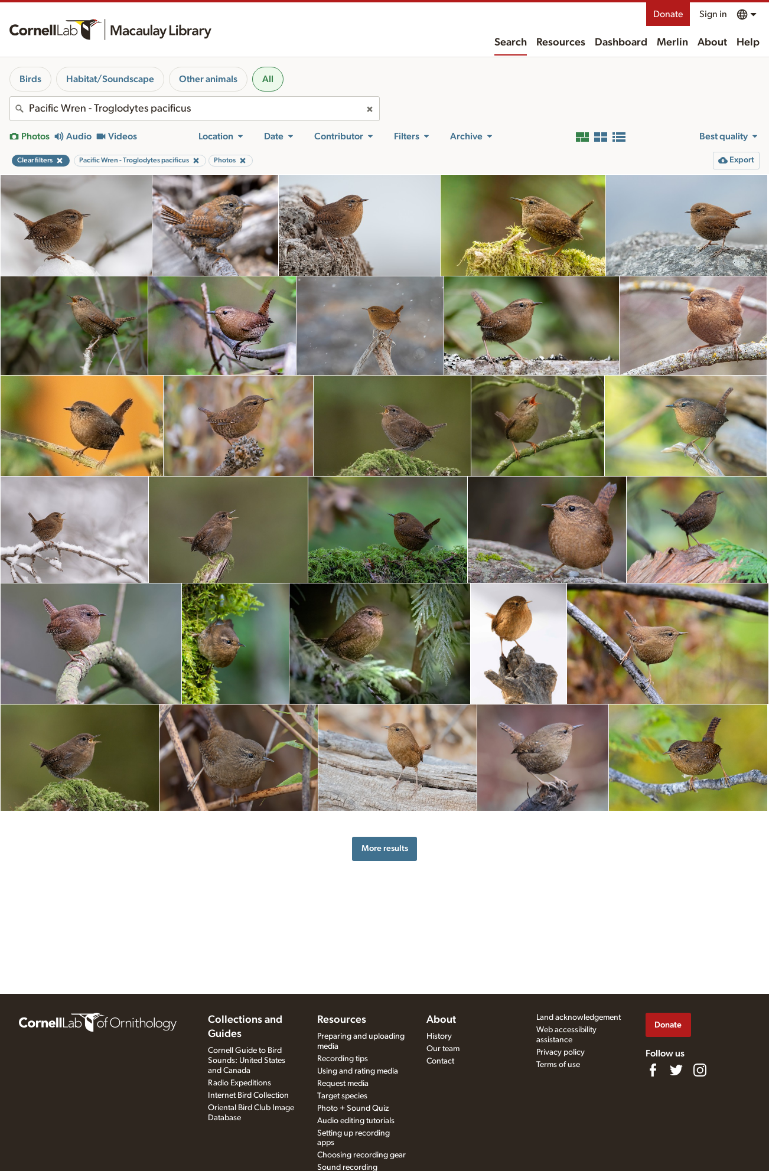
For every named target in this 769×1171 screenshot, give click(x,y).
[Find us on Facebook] (653, 1070)
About (712, 42)
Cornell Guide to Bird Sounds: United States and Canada (246, 1060)
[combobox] (194, 108)
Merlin (672, 42)
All (267, 79)
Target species (342, 1096)
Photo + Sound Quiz (353, 1108)
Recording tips (342, 1059)
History (439, 1036)
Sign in (713, 14)
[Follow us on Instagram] (700, 1070)
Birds (30, 79)
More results (384, 848)
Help (748, 42)
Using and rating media (357, 1071)
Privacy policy (560, 1052)
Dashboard (621, 42)
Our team (443, 1049)
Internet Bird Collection (248, 1095)
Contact (440, 1061)
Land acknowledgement (578, 1017)
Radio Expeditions (239, 1083)
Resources (560, 42)
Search (510, 42)
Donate (668, 14)
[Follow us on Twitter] (676, 1070)
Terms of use (558, 1065)
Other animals (208, 79)
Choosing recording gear (361, 1155)
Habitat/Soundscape (110, 79)
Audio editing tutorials (356, 1121)
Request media (343, 1083)
